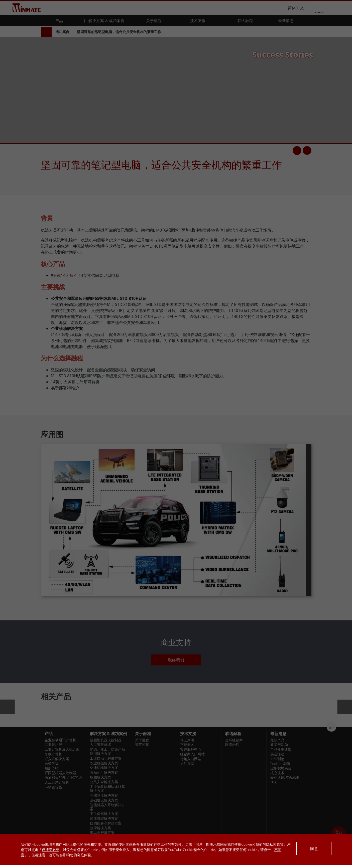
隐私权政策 (275, 844)
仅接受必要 (50, 849)
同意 (314, 848)
